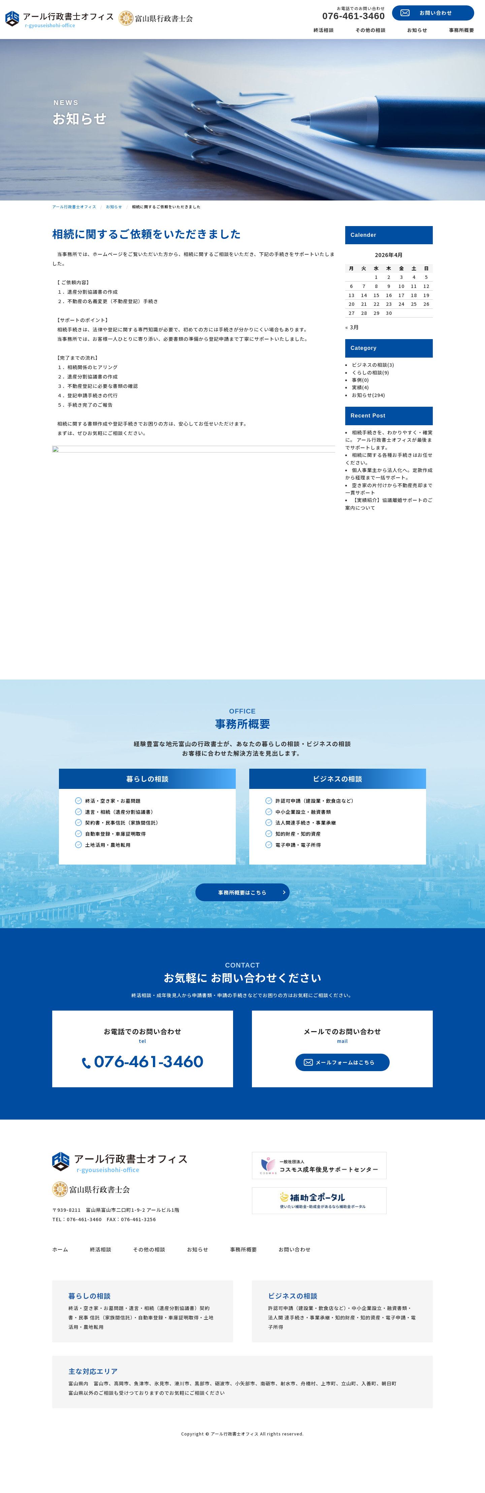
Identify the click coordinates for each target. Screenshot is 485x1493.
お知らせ (417, 30)
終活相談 (324, 30)
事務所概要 (461, 30)
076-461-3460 (353, 16)
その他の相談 (370, 30)
